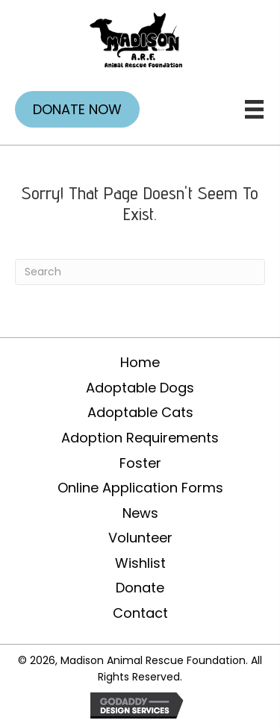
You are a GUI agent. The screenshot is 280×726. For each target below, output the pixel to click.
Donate (140, 587)
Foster (140, 463)
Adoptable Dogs (140, 387)
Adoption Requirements (140, 437)
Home (140, 362)
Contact (140, 613)
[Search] (140, 272)
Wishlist (140, 563)
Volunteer (140, 537)
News (140, 513)
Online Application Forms (140, 487)
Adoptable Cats (140, 412)
